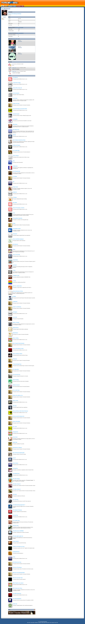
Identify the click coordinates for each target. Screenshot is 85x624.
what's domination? (20, 33)
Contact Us (39, 622)
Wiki (50, 622)
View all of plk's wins (15, 38)
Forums (43, 622)
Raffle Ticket (14, 67)
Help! (57, 622)
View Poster (20, 41)
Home (55, 622)
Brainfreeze (7, 8)
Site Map (53, 622)
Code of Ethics (33, 622)
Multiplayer (36, 622)
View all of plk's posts (19, 27)
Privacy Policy (48, 622)
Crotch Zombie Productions (43, 621)
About (28, 622)
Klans (45, 622)
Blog (29, 622)
